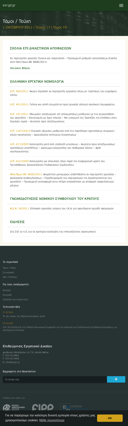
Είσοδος (7, 290)
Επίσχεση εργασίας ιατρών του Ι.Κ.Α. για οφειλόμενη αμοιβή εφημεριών (62, 208)
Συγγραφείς (8, 273)
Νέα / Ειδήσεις (10, 277)
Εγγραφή (7, 295)
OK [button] (110, 418)
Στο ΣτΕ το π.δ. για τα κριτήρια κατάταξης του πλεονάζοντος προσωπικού (53, 232)
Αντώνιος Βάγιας (20, 68)
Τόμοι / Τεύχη (9, 268)
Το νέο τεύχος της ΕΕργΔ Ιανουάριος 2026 (24, 316)
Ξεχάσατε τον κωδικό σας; (16, 300)
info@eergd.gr (12, 362)
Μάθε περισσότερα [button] (51, 420)
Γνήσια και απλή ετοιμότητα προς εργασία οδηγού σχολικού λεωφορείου (62, 104)
